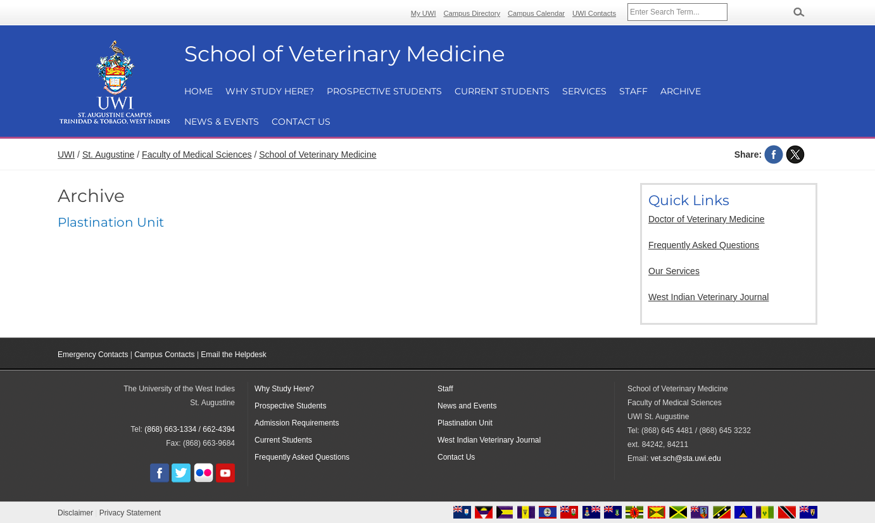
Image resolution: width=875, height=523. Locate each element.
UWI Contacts (594, 13)
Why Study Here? (269, 91)
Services (584, 91)
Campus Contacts (164, 354)
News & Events (221, 121)
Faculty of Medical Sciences (197, 154)
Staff (633, 91)
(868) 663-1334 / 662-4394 (189, 429)
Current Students (502, 91)
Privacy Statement (130, 512)
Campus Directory (472, 13)
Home (198, 91)
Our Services (674, 271)
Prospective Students (384, 91)
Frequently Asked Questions (703, 245)
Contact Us (301, 121)
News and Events (467, 405)
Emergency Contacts (93, 354)
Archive (680, 91)
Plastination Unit (111, 222)
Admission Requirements (297, 423)
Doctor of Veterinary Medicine (706, 219)
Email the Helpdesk (233, 354)
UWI (66, 154)
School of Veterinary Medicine (317, 154)
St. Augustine (108, 154)
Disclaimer (75, 512)
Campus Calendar (536, 13)
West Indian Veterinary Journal (708, 297)
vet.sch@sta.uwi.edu (686, 458)
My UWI (423, 13)
